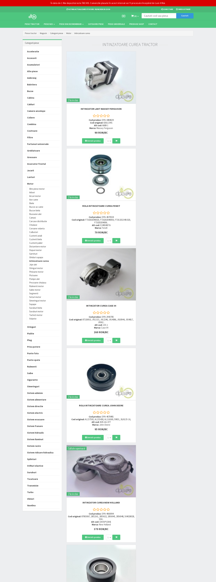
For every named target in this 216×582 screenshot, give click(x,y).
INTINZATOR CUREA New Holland (130, 165)
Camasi (32, 217)
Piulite (30, 333)
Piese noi (49, 24)
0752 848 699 (72, 535)
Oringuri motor (36, 268)
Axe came (33, 199)
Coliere (31, 117)
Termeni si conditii (132, 531)
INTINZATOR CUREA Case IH (174, 85)
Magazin (43, 33)
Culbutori (33, 232)
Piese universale (116, 24)
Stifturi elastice (35, 465)
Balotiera (32, 84)
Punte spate (33, 360)
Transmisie (32, 485)
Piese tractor (32, 24)
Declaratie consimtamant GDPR (135, 551)
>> (189, 372)
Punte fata (33, 353)
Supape (32, 304)
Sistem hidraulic (35, 432)
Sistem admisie (35, 393)
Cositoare (32, 130)
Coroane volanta (37, 228)
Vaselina (31, 505)
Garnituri (33, 253)
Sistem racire (34, 446)
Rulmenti (32, 366)
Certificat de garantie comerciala (104, 544)
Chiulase (33, 224)
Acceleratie (33, 51)
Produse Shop (136, 24)
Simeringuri (33, 386)
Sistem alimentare (36, 399)
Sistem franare (35, 426)
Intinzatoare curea (84, 33)
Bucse (30, 91)
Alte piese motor (37, 188)
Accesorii (31, 58)
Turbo (30, 492)
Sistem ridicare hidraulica (40, 452)
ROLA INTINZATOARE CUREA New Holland (130, 323)
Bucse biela (34, 210)
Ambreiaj (31, 77)
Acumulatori (33, 64)
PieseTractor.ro (45, 577)
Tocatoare (32, 479)
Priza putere (33, 346)
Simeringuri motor (37, 300)
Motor (70, 33)
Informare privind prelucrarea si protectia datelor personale (137, 537)
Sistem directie (35, 406)
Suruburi (31, 472)
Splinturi (31, 459)
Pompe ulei (34, 279)
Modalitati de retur (103, 539)
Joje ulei (33, 264)
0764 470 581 (72, 539)
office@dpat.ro (73, 550)
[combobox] (94, 123)
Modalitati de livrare (104, 531)
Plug (29, 340)
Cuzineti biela (35, 239)
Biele (31, 203)
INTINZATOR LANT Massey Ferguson (86, 87)
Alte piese (32, 71)
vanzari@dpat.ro (74, 546)
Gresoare (32, 157)
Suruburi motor (36, 311)
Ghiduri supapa (36, 257)
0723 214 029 (72, 531)
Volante (32, 318)
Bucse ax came (36, 206)
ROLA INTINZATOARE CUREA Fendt (130, 85)
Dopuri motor (35, 250)
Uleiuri (30, 498)
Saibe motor (34, 289)
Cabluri (30, 104)
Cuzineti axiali (35, 235)
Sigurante (32, 379)
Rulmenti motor (36, 286)
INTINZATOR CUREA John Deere (86, 245)
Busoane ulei (35, 214)
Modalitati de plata (103, 535)
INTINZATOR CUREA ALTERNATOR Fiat (174, 246)
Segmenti (33, 293)
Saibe (30, 373)
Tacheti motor (35, 315)
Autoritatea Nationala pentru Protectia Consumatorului (136, 544)
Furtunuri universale (38, 144)
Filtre (30, 137)
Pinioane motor (36, 271)
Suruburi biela (35, 307)
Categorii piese (96, 24)
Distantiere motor (37, 246)
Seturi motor (35, 297)
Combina (31, 124)
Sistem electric (35, 412)
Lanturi (31, 177)
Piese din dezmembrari (71, 24)
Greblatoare (33, 150)
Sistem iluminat (35, 439)
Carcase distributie (38, 221)
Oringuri (31, 326)
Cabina (30, 97)
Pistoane (33, 275)
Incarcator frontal (36, 163)
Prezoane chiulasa (37, 282)
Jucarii (30, 170)
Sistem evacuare (35, 419)
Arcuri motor (35, 196)
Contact (152, 24)
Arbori (32, 192)
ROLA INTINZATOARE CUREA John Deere (86, 167)
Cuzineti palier (36, 242)
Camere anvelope (36, 111)
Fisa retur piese (102, 550)
